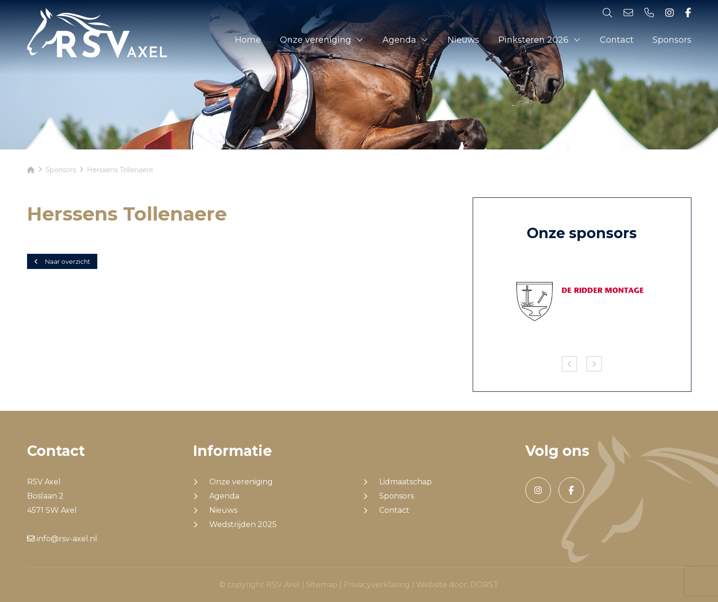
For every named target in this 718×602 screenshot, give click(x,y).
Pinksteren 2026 (533, 40)
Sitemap (321, 584)
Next (594, 363)
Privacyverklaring (377, 584)
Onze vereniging (315, 40)
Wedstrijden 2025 (243, 524)
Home (248, 40)
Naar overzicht (62, 261)
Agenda (399, 40)
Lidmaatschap (405, 482)
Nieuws (463, 40)
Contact (617, 40)
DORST (484, 584)
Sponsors (672, 40)
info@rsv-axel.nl (62, 538)
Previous (569, 363)
